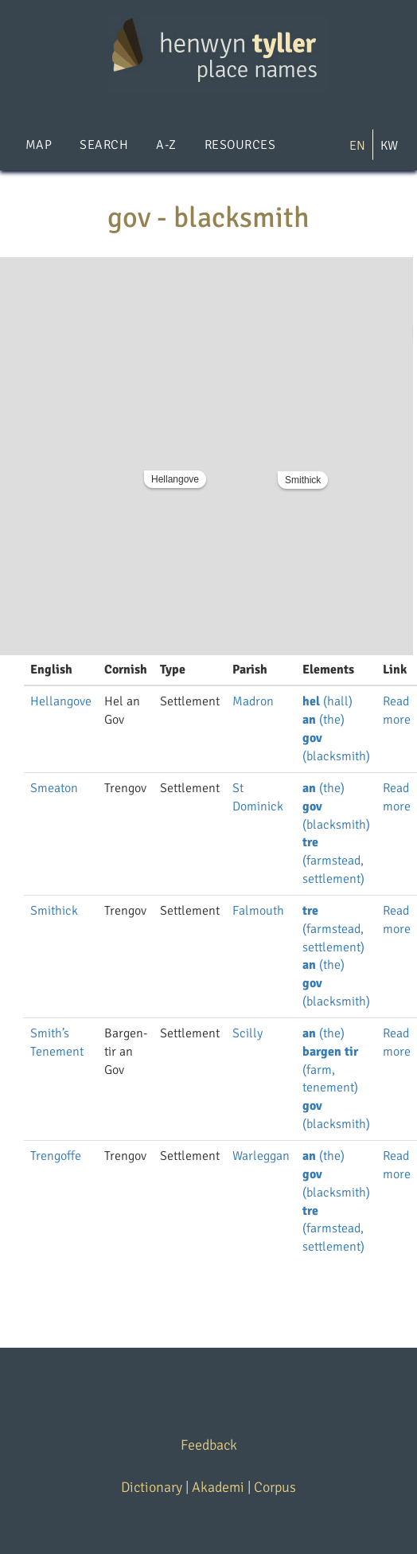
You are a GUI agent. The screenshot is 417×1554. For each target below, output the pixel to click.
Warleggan (261, 1156)
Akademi (218, 1487)
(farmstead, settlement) (333, 860)
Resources (240, 145)
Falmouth (258, 911)
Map (38, 145)
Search (104, 145)
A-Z (166, 145)
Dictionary (151, 1487)
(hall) (327, 701)
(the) (323, 720)
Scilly (247, 1033)
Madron (253, 701)
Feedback (209, 1445)
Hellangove (175, 479)
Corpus (275, 1487)
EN (357, 146)
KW (389, 146)
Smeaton (54, 788)
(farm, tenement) (330, 1070)
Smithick (303, 480)
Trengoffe (55, 1156)
